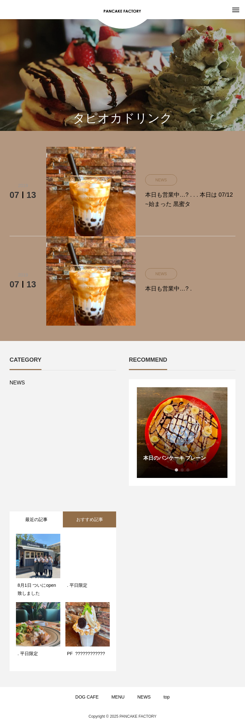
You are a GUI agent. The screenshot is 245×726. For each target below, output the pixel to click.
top (166, 697)
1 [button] (176, 470)
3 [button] (187, 470)
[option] (182, 432)
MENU (117, 697)
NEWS (17, 382)
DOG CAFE (87, 697)
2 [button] (182, 470)
